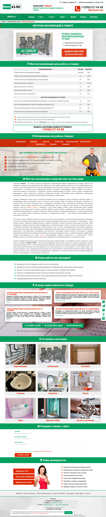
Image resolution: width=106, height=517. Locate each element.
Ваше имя (17, 430)
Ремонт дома (70, 492)
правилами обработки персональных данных (42, 450)
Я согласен (68, 512)
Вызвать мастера (74, 52)
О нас (40, 17)
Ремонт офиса (79, 492)
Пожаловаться (74, 325)
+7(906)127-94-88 (92, 7)
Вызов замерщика (61, 504)
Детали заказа (19, 441)
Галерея (83, 17)
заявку (48, 157)
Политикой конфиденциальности (40, 513)
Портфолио (19, 492)
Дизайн (73, 17)
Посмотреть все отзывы (80, 330)
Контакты (94, 17)
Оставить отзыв (32, 325)
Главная (31, 17)
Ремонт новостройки (59, 492)
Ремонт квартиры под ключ (44, 492)
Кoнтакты (87, 492)
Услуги (51, 17)
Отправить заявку (23, 454)
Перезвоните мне (95, 10)
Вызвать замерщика (29, 492)
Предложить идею (53, 325)
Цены (62, 17)
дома (42, 235)
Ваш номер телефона (21, 436)
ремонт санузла (32, 207)
